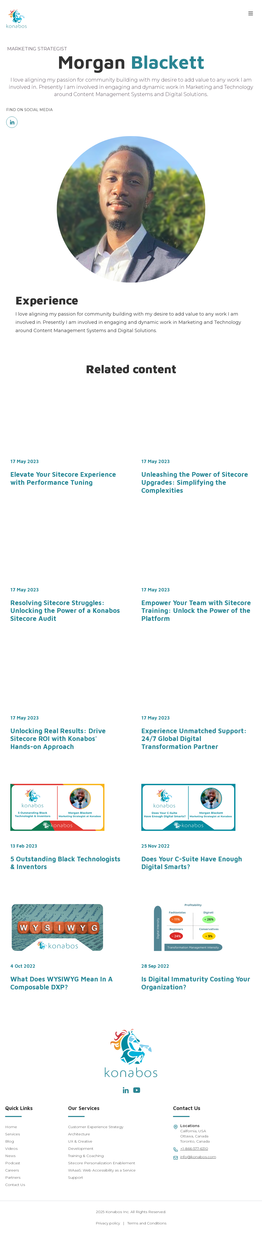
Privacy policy (108, 1223)
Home (11, 1126)
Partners (12, 1177)
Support (75, 1177)
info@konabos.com (198, 1156)
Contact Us (15, 1184)
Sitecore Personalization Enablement (101, 1163)
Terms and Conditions (146, 1223)
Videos (11, 1148)
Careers (12, 1170)
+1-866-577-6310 (194, 1148)
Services (12, 1134)
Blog (9, 1141)
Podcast (12, 1163)
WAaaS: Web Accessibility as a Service (102, 1170)
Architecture (79, 1134)
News (10, 1155)
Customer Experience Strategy (95, 1126)
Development (80, 1148)
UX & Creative (80, 1141)
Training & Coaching (86, 1155)
